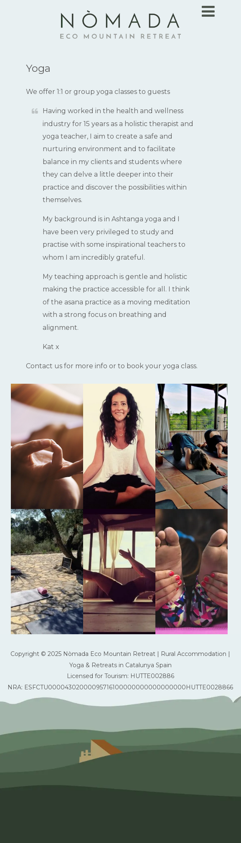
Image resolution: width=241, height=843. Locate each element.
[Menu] (208, 11)
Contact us (44, 366)
